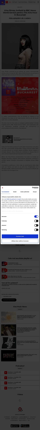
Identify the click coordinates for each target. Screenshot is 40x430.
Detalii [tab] (14, 191)
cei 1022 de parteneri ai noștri (13, 199)
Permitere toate (20, 236)
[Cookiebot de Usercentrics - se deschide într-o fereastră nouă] (32, 188)
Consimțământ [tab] (5, 191)
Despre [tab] (35, 191)
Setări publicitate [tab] (24, 191)
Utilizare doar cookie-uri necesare (20, 241)
